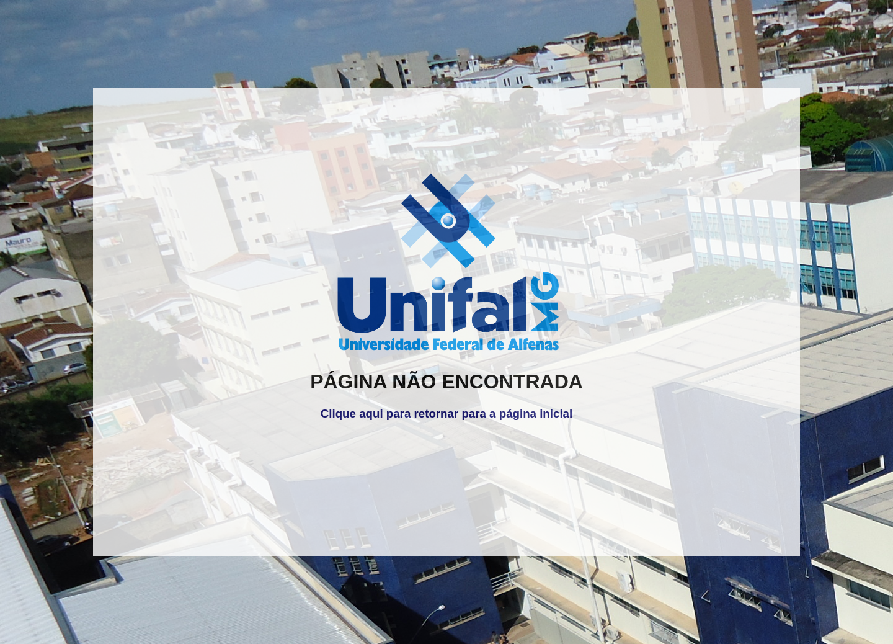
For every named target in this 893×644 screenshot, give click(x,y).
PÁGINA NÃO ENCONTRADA (446, 381)
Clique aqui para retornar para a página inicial (446, 413)
